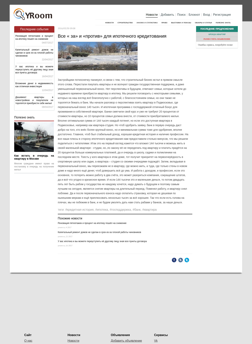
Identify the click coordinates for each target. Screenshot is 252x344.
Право (164, 22)
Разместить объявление (216, 39)
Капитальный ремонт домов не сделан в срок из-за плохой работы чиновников (34, 52)
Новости (152, 14)
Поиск (181, 14)
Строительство (125, 22)
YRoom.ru (33, 12)
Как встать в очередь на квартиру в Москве (34, 157)
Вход (206, 14)
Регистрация (222, 14)
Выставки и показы (181, 22)
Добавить (167, 14)
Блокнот (194, 14)
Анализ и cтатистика (146, 22)
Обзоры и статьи (203, 22)
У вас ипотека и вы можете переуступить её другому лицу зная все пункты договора (34, 69)
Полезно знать (223, 22)
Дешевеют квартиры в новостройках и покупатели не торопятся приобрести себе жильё (34, 100)
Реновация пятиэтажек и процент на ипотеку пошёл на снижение (92, 223)
